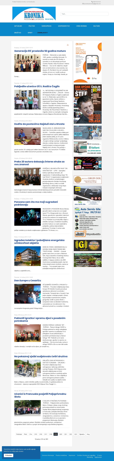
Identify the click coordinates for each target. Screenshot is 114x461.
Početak (19, 434)
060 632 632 (97, 2)
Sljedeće (82, 434)
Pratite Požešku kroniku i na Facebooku (23, 2)
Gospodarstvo (64, 26)
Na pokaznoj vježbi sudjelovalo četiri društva (41, 356)
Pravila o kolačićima (61, 455)
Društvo (17, 32)
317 (45, 434)
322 (70, 434)
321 (65, 434)
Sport (30, 32)
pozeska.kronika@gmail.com (92, 4)
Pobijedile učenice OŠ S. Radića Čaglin (37, 86)
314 (30, 434)
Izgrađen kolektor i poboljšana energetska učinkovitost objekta (39, 242)
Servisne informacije (48, 455)
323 (75, 434)
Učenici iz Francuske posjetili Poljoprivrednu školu (40, 395)
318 (50, 434)
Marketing (90, 457)
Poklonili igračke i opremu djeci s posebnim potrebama (39, 319)
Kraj (88, 434)
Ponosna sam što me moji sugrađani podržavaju (36, 203)
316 (40, 434)
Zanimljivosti (42, 32)
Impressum (72, 455)
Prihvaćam (8, 455)
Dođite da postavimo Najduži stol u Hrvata (39, 124)
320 (60, 434)
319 (55, 434)
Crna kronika (81, 26)
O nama (99, 455)
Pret (25, 434)
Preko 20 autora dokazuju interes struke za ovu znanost (39, 163)
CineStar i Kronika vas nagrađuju (86, 455)
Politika (32, 26)
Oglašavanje (98, 457)
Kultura (96, 26)
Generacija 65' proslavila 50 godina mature (40, 51)
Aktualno (18, 26)
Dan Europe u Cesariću (27, 280)
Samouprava (46, 26)
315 (35, 434)
